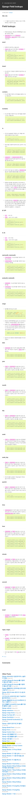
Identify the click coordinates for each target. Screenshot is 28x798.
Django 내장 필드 (10, 739)
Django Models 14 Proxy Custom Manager (12, 746)
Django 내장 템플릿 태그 (12, 734)
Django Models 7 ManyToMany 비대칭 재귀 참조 (14, 771)
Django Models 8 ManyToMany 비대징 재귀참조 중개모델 (14, 767)
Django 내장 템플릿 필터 (12, 736)
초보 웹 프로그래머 (9, 3)
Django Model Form (11, 727)
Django (11, 12)
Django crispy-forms (11, 713)
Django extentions (11, 710)
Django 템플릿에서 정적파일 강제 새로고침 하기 (14, 689)
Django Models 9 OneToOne (13, 764)
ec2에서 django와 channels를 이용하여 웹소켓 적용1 (13, 685)
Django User (9, 741)
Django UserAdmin (11, 717)
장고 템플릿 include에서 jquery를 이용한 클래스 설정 (14, 705)
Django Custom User (11, 732)
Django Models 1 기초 (12, 794)
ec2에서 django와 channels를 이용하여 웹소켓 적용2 (13, 681)
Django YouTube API (11, 715)
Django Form (9, 730)
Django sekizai (10, 708)
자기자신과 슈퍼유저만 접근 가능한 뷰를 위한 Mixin (14, 697)
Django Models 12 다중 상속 (14, 753)
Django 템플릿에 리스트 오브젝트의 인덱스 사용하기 (14, 701)
